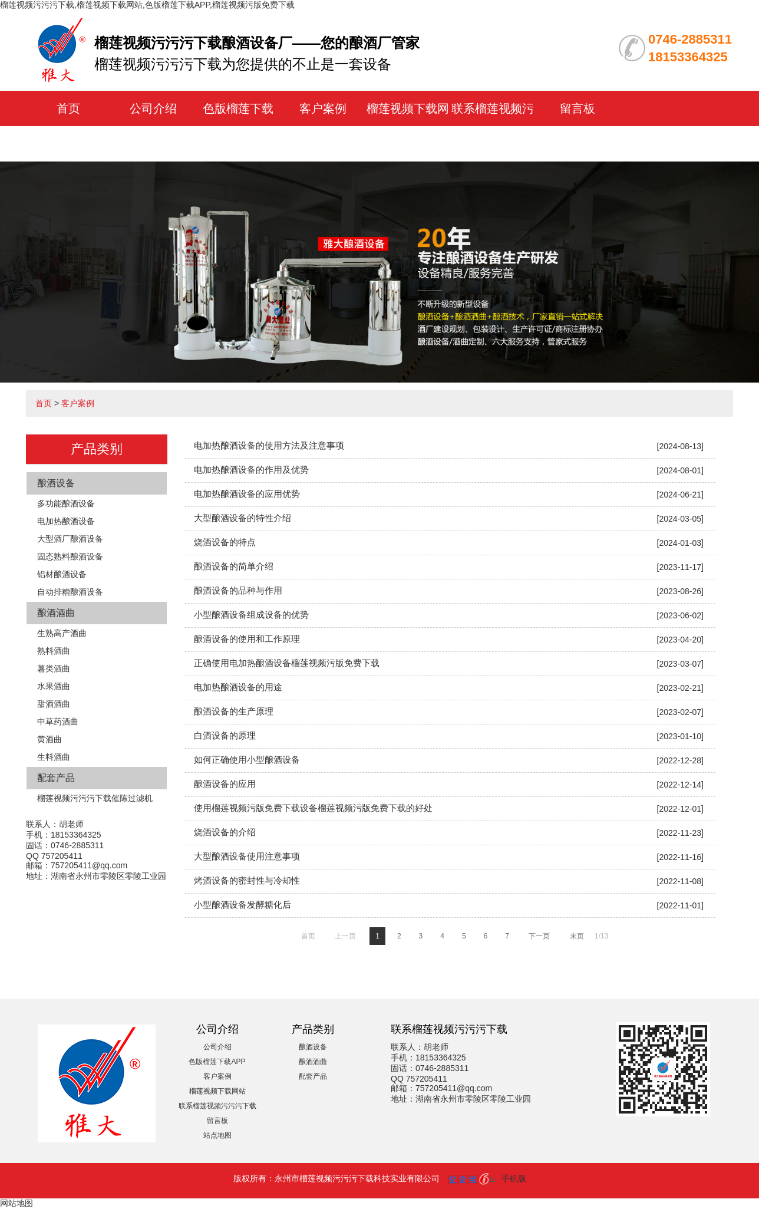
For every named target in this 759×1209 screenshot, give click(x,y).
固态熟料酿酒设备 (70, 556)
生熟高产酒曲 (62, 633)
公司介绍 (153, 108)
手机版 (513, 1178)
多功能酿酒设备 (66, 503)
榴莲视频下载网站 (217, 1091)
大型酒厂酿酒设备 (70, 538)
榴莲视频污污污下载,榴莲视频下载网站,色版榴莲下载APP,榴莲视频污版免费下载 (147, 4)
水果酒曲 (53, 686)
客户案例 (322, 108)
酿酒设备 (56, 483)
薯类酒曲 (53, 668)
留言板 (577, 108)
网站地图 (16, 1203)
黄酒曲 (49, 739)
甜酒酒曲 (53, 704)
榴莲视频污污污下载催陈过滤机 (95, 798)
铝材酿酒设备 (62, 574)
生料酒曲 (53, 757)
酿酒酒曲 (56, 613)
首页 (68, 108)
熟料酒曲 (53, 650)
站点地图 (217, 1135)
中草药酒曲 (57, 721)
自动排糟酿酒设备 (70, 592)
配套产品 (56, 778)
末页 (577, 936)
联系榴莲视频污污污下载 (217, 1106)
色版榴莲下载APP (217, 1062)
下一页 (539, 936)
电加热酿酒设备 (66, 521)
